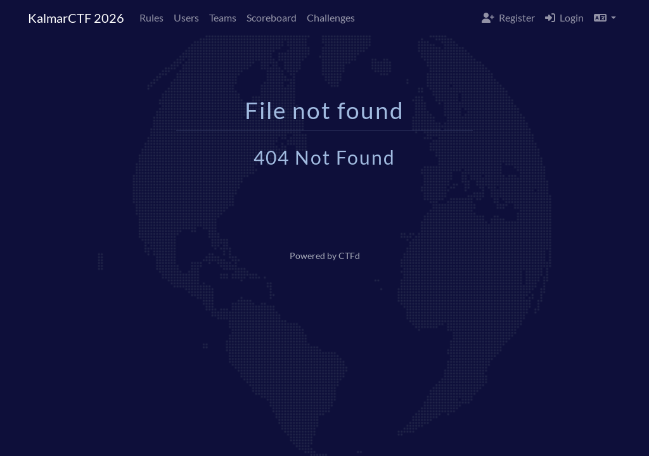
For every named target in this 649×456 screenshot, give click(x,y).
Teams (222, 17)
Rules (151, 17)
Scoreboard (272, 17)
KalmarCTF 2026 (76, 17)
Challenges (331, 17)
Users (186, 17)
